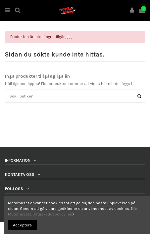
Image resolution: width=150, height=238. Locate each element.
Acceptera (22, 225)
